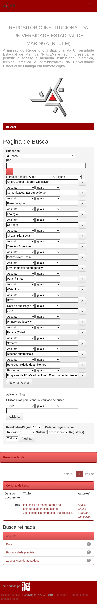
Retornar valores (19, 382)
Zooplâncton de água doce (22, 560)
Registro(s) (76, 432)
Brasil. (10, 544)
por (8, 160)
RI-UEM (11, 126)
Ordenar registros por (59, 427)
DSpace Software (12, 594)
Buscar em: (13, 151)
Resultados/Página (18, 427)
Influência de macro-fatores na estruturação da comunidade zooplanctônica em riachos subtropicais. (48, 508)
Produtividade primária (20, 552)
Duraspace (60, 594)
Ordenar (41, 432)
